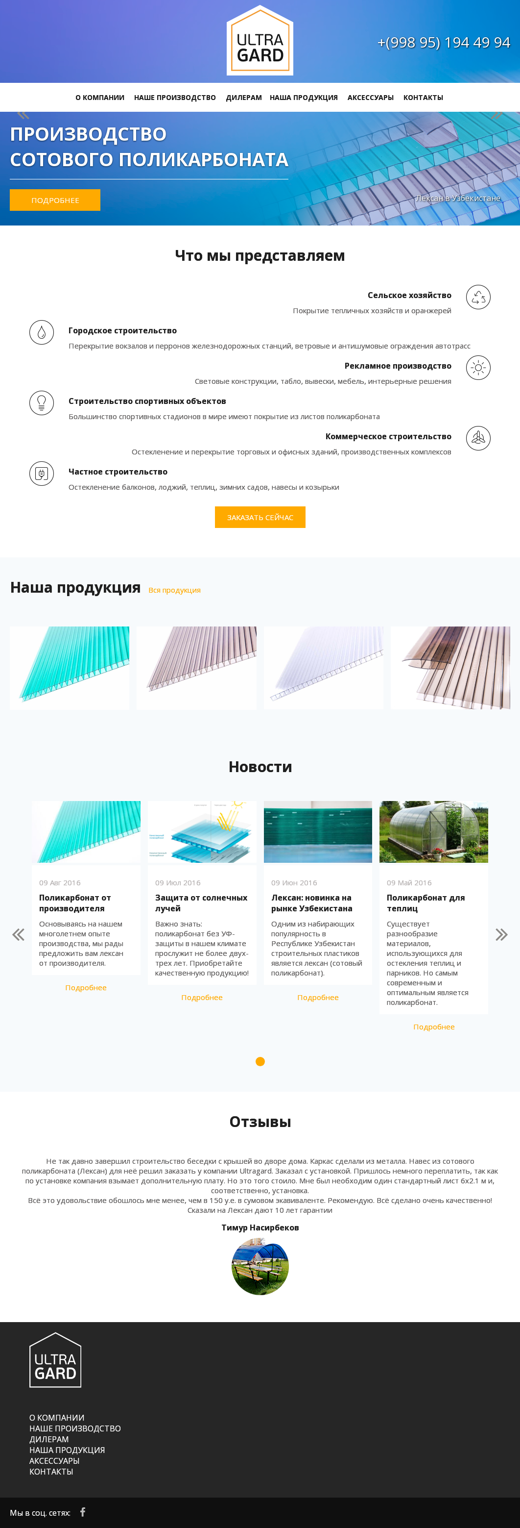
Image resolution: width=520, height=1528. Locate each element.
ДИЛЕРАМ (244, 97)
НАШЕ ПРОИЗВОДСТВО (175, 97)
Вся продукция (174, 590)
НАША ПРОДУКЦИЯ (304, 97)
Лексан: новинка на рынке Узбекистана (312, 903)
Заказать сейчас (260, 517)
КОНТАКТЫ (423, 97)
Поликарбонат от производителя (75, 903)
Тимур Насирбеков (260, 1227)
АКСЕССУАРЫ (371, 97)
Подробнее (55, 200)
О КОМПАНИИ (99, 97)
